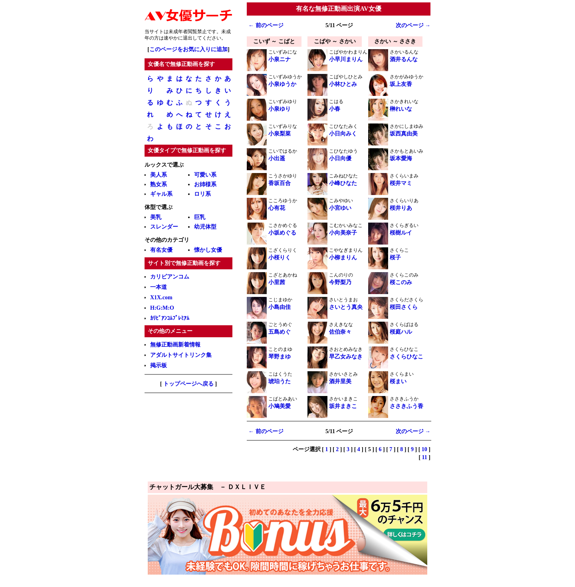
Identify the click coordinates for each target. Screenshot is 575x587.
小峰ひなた (343, 183)
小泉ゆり (279, 109)
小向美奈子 (343, 233)
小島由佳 (279, 307)
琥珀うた (279, 381)
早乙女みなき (346, 357)
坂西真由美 (404, 134)
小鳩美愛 (279, 406)
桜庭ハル (401, 332)
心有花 (276, 208)
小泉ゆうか (282, 84)
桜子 (395, 258)
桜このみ (401, 282)
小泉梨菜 (279, 134)
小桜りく (279, 258)
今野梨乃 (340, 282)
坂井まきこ (343, 406)
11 (424, 457)
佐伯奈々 (340, 332)
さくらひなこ (406, 357)
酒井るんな (404, 59)
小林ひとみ (343, 84)
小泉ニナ (279, 59)
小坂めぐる (282, 233)
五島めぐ (279, 332)
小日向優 (340, 158)
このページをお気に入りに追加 (188, 49)
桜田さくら (404, 307)
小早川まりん (346, 59)
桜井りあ (401, 208)
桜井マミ (401, 183)
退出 (187, 38)
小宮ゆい (340, 208)
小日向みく (343, 134)
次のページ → (413, 25)
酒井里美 (340, 381)
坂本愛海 (401, 158)
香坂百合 (279, 183)
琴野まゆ (279, 357)
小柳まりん (343, 258)
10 (424, 449)
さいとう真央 (346, 307)
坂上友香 (401, 84)
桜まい (398, 381)
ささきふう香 (406, 406)
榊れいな (401, 109)
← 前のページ (266, 25)
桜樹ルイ (401, 233)
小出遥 (276, 158)
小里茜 (276, 282)
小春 (334, 109)
